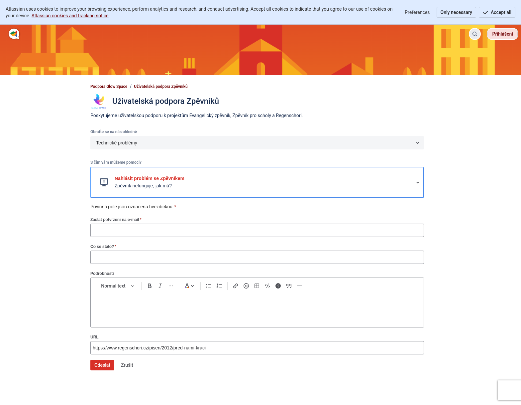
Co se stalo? (103, 246)
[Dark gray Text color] (190, 286)
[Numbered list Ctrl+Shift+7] (219, 286)
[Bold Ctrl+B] (149, 286)
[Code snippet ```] (267, 286)
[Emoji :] (246, 286)
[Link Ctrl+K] (235, 286)
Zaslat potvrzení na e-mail (115, 219)
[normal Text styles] (118, 286)
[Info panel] (278, 286)
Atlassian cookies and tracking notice (70, 15)
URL (94, 337)
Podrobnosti (102, 273)
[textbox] (257, 306)
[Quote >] (288, 286)
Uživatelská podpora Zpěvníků (161, 86)
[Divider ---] (299, 286)
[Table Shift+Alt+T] (257, 286)
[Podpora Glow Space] (14, 34)
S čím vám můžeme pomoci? (116, 162)
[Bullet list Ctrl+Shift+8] (208, 286)
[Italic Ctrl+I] (160, 286)
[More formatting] (170, 286)
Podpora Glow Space (108, 86)
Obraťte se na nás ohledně (113, 131)
